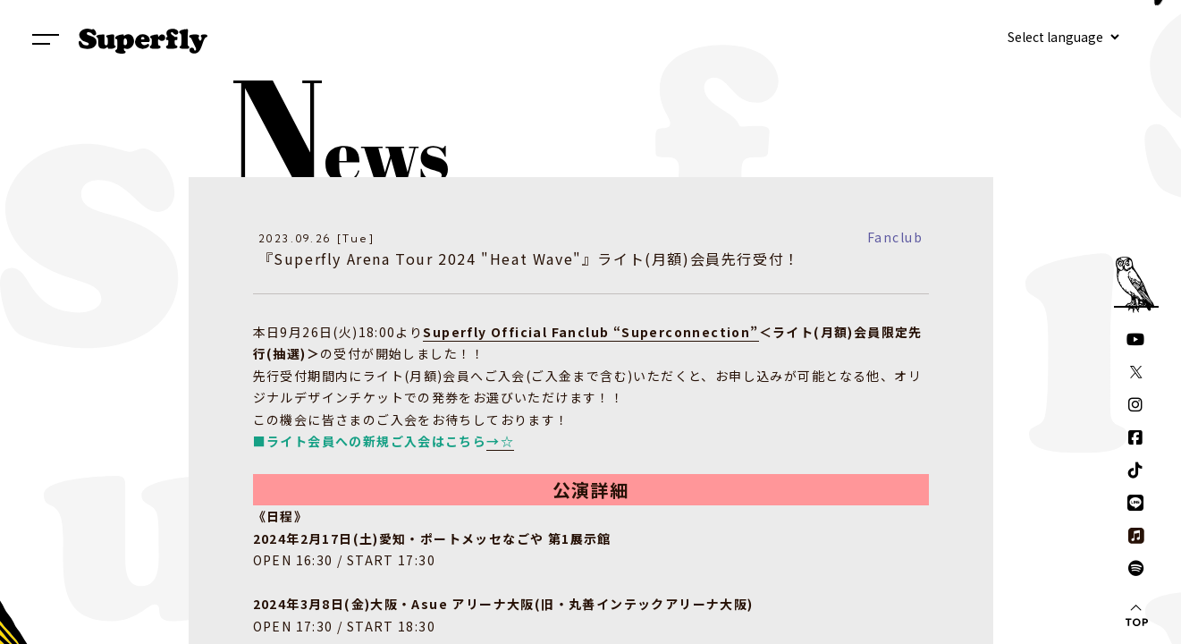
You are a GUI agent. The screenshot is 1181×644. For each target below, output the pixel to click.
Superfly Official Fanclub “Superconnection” (590, 332)
